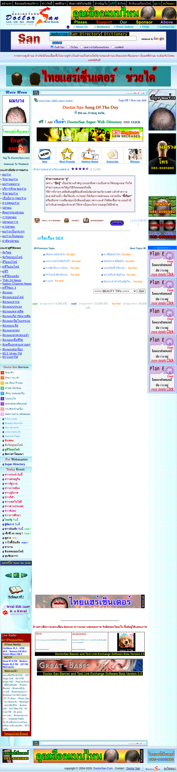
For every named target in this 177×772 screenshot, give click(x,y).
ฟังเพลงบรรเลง (12, 306)
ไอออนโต (10, 398)
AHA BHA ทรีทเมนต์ (16, 403)
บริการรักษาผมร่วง (14, 188)
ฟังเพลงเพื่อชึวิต (12, 340)
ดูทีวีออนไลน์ (10, 266)
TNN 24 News (11, 280)
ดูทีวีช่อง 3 (9, 287)
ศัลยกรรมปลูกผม (13, 212)
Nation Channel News (16, 283)
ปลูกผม (7, 207)
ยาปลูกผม (8, 226)
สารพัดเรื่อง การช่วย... (62, 268)
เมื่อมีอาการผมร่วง (14, 198)
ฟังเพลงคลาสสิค (13, 311)
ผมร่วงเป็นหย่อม (13, 236)
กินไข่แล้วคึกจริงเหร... (62, 274)
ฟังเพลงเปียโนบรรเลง (16, 321)
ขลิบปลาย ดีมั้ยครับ (118, 261)
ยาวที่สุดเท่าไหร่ (117, 254)
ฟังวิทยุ (6, 252)
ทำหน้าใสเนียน (13, 388)
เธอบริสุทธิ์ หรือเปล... (120, 268)
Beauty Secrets (14, 423)
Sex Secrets (12, 427)
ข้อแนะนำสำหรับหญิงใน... (122, 281)
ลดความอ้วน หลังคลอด (17, 414)
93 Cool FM (10, 357)
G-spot (54, 280)
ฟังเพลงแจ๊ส (10, 325)
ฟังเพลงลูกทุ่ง (11, 330)
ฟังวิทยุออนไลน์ (12, 257)
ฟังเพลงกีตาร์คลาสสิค (16, 316)
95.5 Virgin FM (12, 353)
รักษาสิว (9, 372)
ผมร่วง (6, 174)
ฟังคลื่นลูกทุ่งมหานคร (16, 344)
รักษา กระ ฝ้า (12, 377)
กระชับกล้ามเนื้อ (14, 409)
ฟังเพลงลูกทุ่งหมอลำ (15, 335)
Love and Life (13, 431)
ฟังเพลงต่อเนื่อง (12, 349)
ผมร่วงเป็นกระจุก (13, 231)
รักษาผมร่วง (10, 179)
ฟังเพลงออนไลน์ (13, 297)
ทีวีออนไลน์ (9, 262)
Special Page (12, 436)
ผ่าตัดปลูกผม (10, 241)
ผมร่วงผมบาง (11, 184)
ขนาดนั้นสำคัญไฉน (119, 274)
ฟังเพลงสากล (10, 302)
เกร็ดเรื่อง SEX (50, 238)
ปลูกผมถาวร (10, 222)
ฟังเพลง (7, 292)
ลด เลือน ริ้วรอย (13, 383)
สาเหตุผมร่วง (10, 203)
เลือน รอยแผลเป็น (15, 393)
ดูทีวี (5, 271)
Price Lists (11, 419)
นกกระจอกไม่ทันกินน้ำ (63, 261)
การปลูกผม (9, 217)
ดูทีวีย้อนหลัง (10, 276)
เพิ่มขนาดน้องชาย (60, 254)
